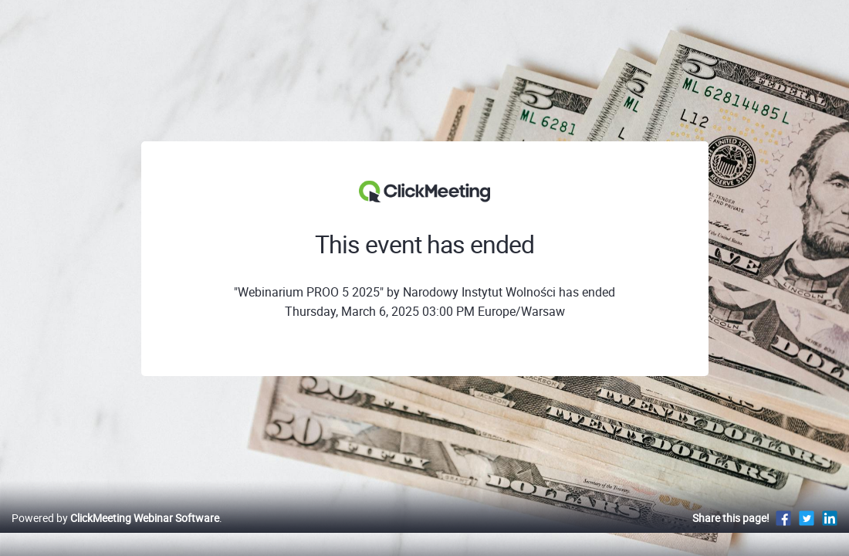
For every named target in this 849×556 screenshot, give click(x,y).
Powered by (115, 534)
